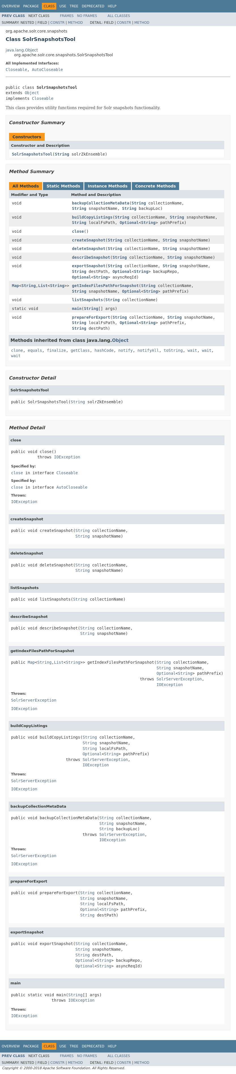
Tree (74, 6)
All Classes (119, 16)
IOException (67, 457)
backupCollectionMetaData (100, 203)
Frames (67, 16)
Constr (57, 23)
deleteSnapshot (88, 248)
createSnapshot (88, 240)
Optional (129, 222)
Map (15, 285)
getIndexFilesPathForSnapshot (105, 285)
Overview (11, 6)
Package (31, 6)
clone (17, 350)
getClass (80, 350)
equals (35, 350)
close (78, 231)
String (62, 154)
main (76, 308)
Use (62, 6)
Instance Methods (107, 186)
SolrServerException (179, 679)
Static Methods (63, 186)
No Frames (87, 16)
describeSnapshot (91, 257)
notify (125, 350)
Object (32, 92)
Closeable (16, 69)
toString (173, 350)
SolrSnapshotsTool (32, 154)
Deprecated (93, 6)
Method (75, 23)
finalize (56, 350)
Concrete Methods (155, 186)
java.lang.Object (22, 50)
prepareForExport (91, 317)
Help (112, 6)
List (43, 285)
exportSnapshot (88, 266)
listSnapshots (87, 299)
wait (192, 350)
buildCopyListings (92, 217)
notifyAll (148, 350)
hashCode (104, 350)
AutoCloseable (47, 69)
